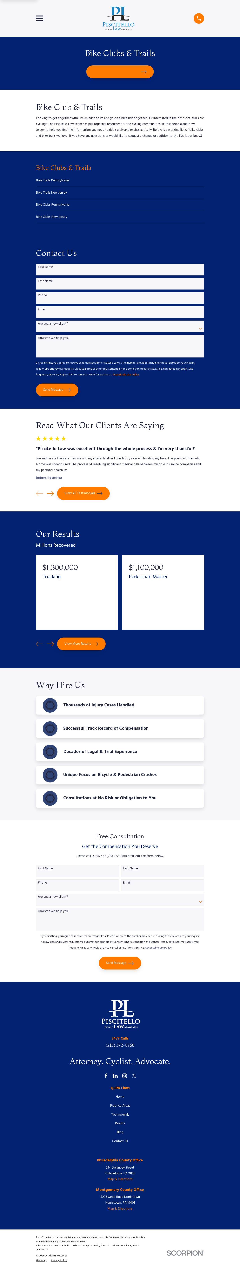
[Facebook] (106, 1077)
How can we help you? (54, 340)
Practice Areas (120, 1107)
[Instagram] (124, 1077)
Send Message (57, 392)
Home (120, 1099)
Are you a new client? (53, 326)
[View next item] (50, 495)
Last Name (45, 283)
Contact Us (120, 1143)
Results (120, 1125)
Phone (42, 298)
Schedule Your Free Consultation (120, 72)
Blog (120, 1134)
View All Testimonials (83, 495)
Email (41, 312)
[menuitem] (120, 181)
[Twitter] (134, 1077)
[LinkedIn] (115, 1077)
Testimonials (120, 1116)
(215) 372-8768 (120, 1047)
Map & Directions (120, 1181)
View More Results (81, 646)
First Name (45, 269)
